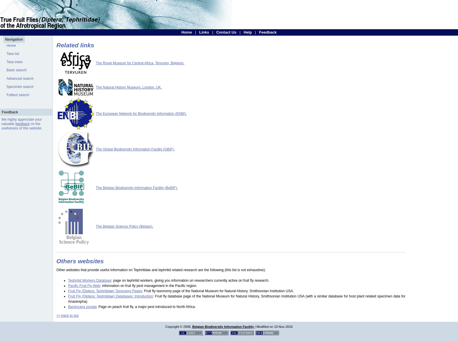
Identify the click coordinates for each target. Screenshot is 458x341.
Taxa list (12, 54)
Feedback (268, 32)
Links (204, 32)
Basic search (16, 70)
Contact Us (226, 32)
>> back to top (67, 316)
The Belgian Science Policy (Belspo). (124, 226)
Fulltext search (17, 95)
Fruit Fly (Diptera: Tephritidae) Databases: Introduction (110, 296)
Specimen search (20, 87)
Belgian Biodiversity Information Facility (223, 326)
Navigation (14, 39)
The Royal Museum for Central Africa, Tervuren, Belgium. (140, 63)
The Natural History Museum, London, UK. (129, 87)
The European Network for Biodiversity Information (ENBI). (141, 114)
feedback (22, 124)
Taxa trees (14, 62)
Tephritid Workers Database (89, 280)
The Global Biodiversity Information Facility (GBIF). (135, 149)
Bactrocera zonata (82, 307)
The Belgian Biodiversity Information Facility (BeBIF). (137, 188)
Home (186, 32)
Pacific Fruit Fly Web (84, 286)
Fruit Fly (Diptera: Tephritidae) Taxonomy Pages (105, 291)
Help (248, 32)
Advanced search (20, 79)
